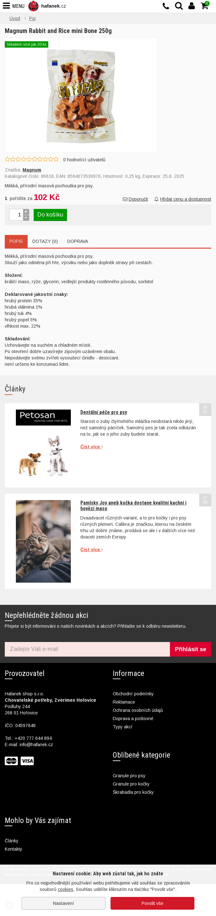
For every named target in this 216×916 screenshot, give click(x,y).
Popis (16, 241)
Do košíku (50, 214)
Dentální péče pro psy (103, 412)
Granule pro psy (129, 775)
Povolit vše (152, 903)
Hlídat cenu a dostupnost (182, 199)
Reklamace (124, 702)
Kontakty (13, 849)
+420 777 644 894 (33, 738)
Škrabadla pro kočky (133, 792)
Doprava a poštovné (133, 718)
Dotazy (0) (45, 241)
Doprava (77, 241)
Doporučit (135, 199)
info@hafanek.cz (36, 744)
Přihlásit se (190, 649)
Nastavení (63, 903)
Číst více (91, 446)
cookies (65, 889)
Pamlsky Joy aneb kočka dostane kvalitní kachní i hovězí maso (133, 505)
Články (11, 840)
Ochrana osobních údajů (138, 710)
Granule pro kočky (131, 783)
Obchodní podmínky (133, 693)
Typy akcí (122, 726)
